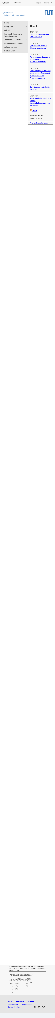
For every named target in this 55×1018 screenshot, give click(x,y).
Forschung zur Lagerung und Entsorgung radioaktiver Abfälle (40, 59)
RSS (33, 110)
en (40, 3)
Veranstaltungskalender (39, 123)
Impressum (26, 1004)
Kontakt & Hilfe (26, 50)
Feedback (20, 1001)
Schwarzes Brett (26, 47)
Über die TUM (30, 978)
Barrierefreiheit (14, 1007)
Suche (48, 3)
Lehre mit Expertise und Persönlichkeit (39, 35)
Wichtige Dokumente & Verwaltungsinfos (26, 33)
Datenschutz (13, 1004)
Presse (31, 1001)
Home (6, 23)
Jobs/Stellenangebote (26, 39)
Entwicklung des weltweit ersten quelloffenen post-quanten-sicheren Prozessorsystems (40, 74)
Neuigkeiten (26, 26)
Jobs (10, 1001)
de (37, 3)
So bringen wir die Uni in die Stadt (40, 88)
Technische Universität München (49, 11)
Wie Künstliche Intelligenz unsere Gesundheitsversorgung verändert (40, 101)
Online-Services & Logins (26, 43)
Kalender (26, 30)
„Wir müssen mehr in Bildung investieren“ (38, 47)
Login (5, 3)
